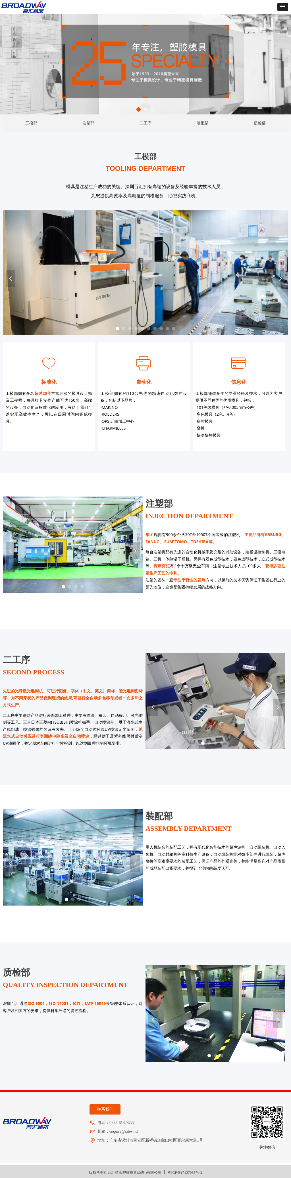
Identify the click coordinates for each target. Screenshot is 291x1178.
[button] (282, 7)
